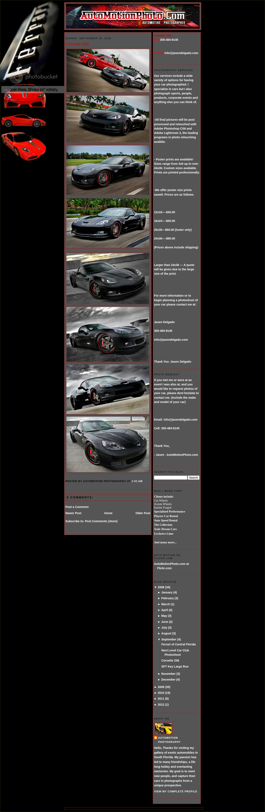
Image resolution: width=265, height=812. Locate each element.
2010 (161, 692)
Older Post (142, 513)
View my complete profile (175, 791)
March (165, 604)
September (168, 639)
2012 (161, 704)
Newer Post (73, 513)
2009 (161, 687)
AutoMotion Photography (169, 739)
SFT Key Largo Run (174, 666)
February (167, 598)
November (168, 673)
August (166, 633)
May (164, 615)
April (164, 610)
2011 (161, 698)
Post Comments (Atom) (101, 521)
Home (108, 513)
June (164, 621)
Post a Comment (77, 507)
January (166, 592)
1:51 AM (137, 481)
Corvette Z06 (77, 44)
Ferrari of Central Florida (178, 644)
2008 (161, 587)
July (164, 627)
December (168, 679)
